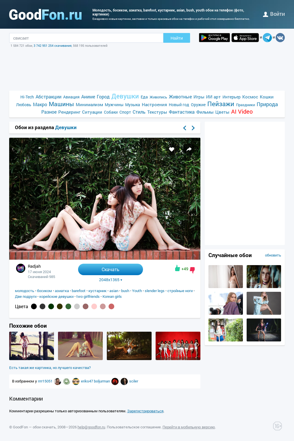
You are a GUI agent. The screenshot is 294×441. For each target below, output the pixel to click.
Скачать (110, 269)
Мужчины (114, 104)
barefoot (79, 290)
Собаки (111, 112)
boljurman (102, 381)
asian (113, 290)
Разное (49, 112)
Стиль (139, 112)
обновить (273, 255)
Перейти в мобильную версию (189, 427)
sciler (133, 381)
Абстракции (48, 97)
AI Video (242, 111)
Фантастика (182, 112)
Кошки (267, 97)
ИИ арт (213, 97)
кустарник (97, 290)
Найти (177, 38)
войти (274, 13)
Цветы (222, 112)
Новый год (179, 104)
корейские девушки (56, 296)
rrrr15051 (45, 381)
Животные (180, 97)
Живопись (158, 97)
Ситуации (92, 112)
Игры (199, 97)
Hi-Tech (27, 97)
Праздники (245, 104)
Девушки (125, 96)
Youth (137, 290)
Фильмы (205, 112)
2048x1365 (110, 280)
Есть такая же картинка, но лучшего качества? (50, 367)
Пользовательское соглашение (134, 427)
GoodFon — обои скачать (34, 427)
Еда (144, 97)
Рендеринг (69, 112)
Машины (61, 104)
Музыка (132, 104)
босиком (44, 290)
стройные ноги (180, 290)
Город (103, 97)
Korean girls (112, 296)
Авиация (71, 97)
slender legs (155, 290)
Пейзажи (220, 103)
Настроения (154, 104)
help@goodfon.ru (91, 427)
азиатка (62, 290)
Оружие (198, 104)
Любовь (23, 104)
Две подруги (25, 296)
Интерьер (232, 97)
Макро (40, 104)
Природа (267, 104)
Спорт (125, 112)
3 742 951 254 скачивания (52, 45)
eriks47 (87, 381)
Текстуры (157, 112)
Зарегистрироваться (145, 410)
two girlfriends (88, 296)
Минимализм (89, 104)
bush (125, 290)
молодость (24, 290)
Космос (250, 97)
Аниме (88, 97)
